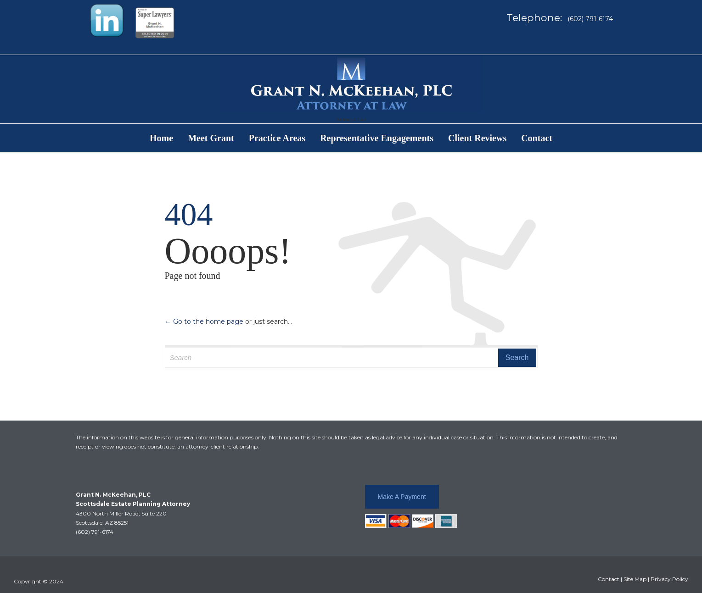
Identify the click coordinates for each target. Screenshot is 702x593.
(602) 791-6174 (94, 531)
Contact (608, 579)
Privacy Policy (669, 579)
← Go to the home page (204, 321)
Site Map (634, 579)
